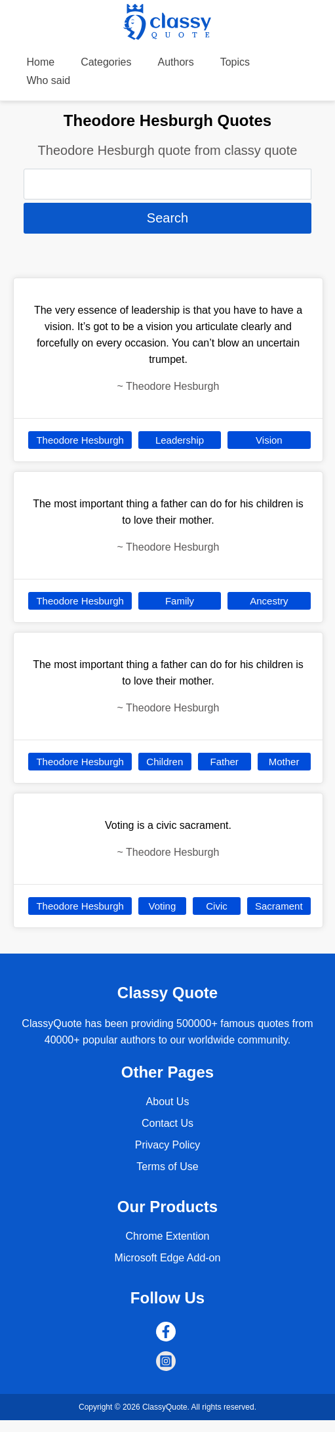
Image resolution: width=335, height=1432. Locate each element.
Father (224, 761)
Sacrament (279, 906)
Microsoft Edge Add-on (168, 1257)
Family (179, 600)
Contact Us (167, 1123)
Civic (216, 906)
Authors (176, 62)
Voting (162, 906)
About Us (167, 1101)
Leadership (179, 440)
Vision (269, 440)
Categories (106, 62)
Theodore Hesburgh (79, 440)
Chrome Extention (167, 1236)
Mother (284, 761)
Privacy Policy (168, 1144)
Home (40, 62)
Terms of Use (167, 1166)
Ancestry (269, 600)
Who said (48, 80)
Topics (235, 62)
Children (164, 761)
